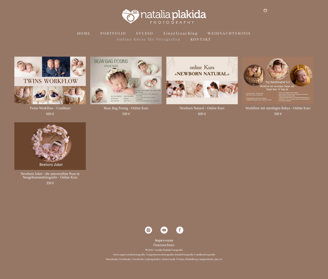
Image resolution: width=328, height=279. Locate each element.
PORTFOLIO (113, 36)
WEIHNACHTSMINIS (229, 36)
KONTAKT (201, 42)
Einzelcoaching (180, 36)
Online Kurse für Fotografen (149, 42)
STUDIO (144, 36)
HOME (84, 36)
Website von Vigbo (164, 269)
